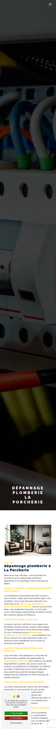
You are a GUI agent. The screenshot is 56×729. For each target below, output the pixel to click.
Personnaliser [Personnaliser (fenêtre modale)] (16, 723)
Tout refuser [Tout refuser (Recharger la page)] (16, 718)
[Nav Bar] (50, 4)
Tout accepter (16, 713)
